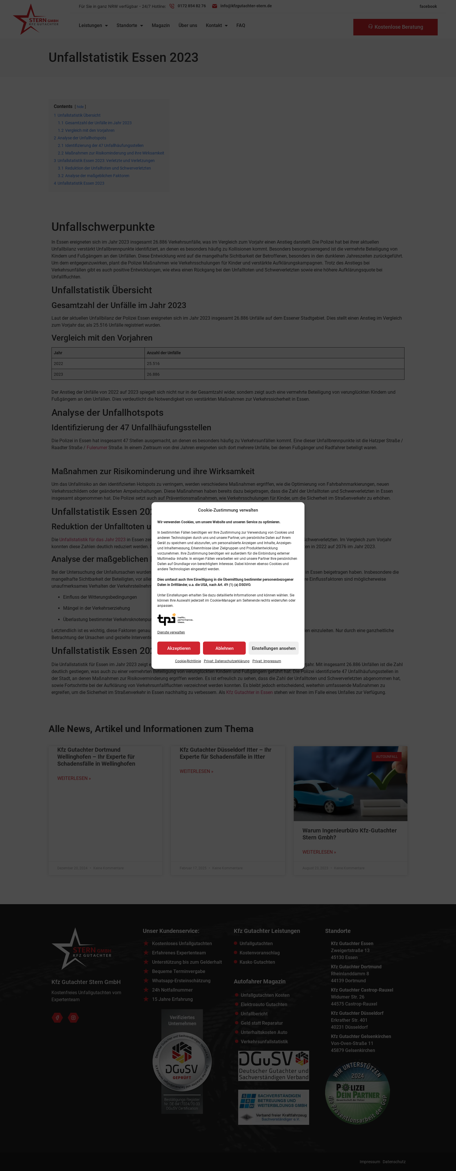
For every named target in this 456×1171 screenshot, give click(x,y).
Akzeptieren (178, 648)
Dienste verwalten (171, 632)
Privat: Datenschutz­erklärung (227, 661)
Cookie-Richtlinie (188, 661)
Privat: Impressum (266, 661)
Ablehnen (224, 648)
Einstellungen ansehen (273, 648)
